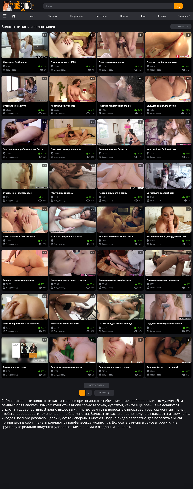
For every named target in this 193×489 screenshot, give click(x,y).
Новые (32, 16)
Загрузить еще (97, 385)
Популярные (76, 16)
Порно (13, 16)
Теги (143, 16)
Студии (162, 16)
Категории (101, 16)
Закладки (184, 16)
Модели (124, 16)
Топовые (52, 16)
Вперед (102, 392)
